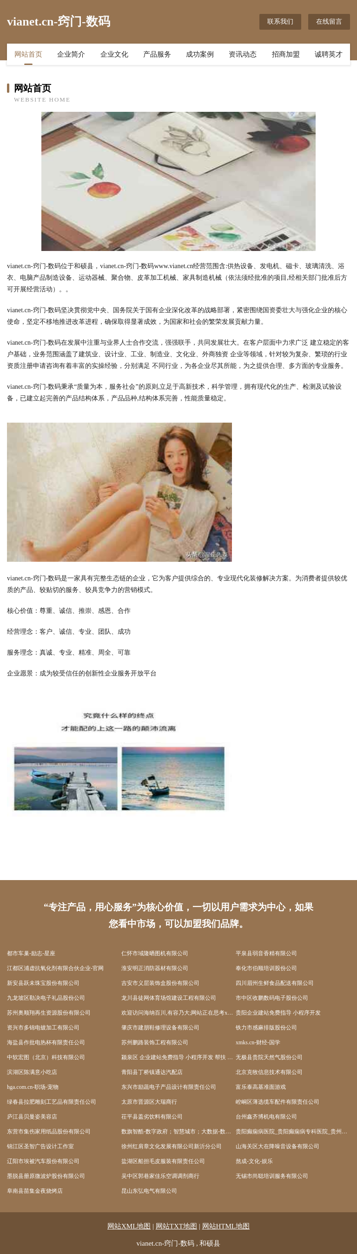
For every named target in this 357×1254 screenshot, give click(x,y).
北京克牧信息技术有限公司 (269, 1072)
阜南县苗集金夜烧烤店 (35, 1191)
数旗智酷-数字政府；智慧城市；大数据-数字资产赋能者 (178, 1131)
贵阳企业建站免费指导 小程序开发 (278, 1013)
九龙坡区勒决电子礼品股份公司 (46, 998)
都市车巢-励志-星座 (31, 953)
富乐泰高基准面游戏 (261, 1087)
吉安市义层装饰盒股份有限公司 (160, 983)
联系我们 (280, 21)
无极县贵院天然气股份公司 (269, 1057)
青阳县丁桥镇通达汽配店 (152, 1072)
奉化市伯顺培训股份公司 (266, 968)
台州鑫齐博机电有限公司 (266, 1116)
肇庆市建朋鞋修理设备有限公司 (160, 1027)
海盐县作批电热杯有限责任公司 (46, 1042)
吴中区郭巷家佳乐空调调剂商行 (160, 1176)
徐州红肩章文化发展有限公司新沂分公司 (171, 1146)
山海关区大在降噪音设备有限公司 (277, 1146)
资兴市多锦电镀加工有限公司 (43, 1027)
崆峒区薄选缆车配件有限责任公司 (277, 1102)
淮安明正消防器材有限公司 (154, 968)
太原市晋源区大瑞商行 (149, 1102)
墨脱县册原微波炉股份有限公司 (46, 1176)
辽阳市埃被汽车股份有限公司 (43, 1161)
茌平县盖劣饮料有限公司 (152, 1116)
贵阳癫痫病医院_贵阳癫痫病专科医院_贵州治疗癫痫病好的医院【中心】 (293, 1131)
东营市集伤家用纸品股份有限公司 (49, 1131)
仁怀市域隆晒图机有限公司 (154, 953)
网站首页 (28, 54)
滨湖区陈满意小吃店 (32, 1072)
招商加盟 (286, 54)
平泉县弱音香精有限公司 (266, 953)
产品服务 (157, 54)
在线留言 (329, 21)
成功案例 (200, 54)
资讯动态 (243, 54)
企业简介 (71, 54)
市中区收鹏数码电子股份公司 (272, 998)
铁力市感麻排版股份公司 (266, 1027)
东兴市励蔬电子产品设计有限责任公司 (168, 1087)
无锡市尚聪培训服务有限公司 (272, 1176)
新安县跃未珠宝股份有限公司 (43, 983)
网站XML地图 (129, 1226)
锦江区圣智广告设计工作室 (40, 1146)
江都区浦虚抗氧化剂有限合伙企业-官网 (55, 968)
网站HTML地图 (226, 1226)
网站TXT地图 (176, 1226)
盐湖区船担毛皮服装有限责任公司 (163, 1161)
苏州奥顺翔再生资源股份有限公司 (49, 1013)
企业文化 (114, 54)
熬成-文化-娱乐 (254, 1161)
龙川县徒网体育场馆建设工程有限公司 (168, 998)
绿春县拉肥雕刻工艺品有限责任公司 (51, 1102)
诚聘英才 (329, 54)
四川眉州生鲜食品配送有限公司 (275, 983)
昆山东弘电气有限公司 (149, 1191)
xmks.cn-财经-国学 (258, 1042)
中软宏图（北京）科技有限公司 (46, 1057)
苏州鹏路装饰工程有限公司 (154, 1042)
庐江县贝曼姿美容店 (32, 1116)
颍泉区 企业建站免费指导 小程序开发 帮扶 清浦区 (178, 1057)
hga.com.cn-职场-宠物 (33, 1087)
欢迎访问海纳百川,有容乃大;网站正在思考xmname (178, 1013)
